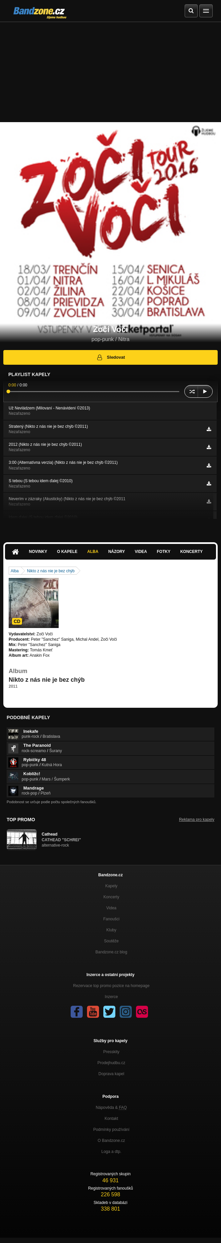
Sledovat (110, 357)
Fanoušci (111, 919)
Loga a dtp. (111, 1151)
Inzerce (111, 996)
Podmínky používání (111, 1129)
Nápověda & (111, 1107)
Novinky (38, 551)
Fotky (163, 551)
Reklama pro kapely (196, 819)
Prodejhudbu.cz (111, 1062)
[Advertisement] (110, 72)
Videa (141, 551)
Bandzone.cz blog (111, 952)
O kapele (67, 551)
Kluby (111, 930)
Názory (116, 551)
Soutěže (111, 941)
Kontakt (111, 1118)
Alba (92, 551)
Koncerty (191, 551)
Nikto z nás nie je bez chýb (51, 571)
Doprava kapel (111, 1073)
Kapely (111, 886)
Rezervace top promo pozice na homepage (111, 985)
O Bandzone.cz (111, 1140)
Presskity (111, 1051)
